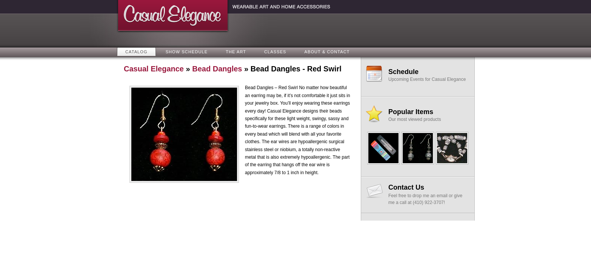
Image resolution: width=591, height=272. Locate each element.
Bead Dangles (217, 69)
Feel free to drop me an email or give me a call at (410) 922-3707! (428, 194)
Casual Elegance (154, 69)
